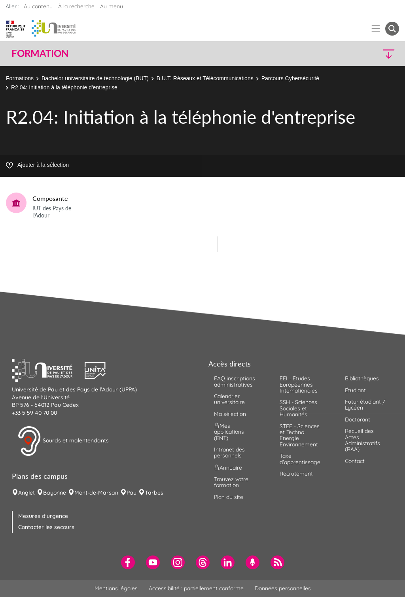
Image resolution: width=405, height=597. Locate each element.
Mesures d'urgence (43, 516)
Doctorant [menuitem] (357, 419)
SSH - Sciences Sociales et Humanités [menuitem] (298, 408)
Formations (20, 78)
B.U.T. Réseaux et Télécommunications (205, 78)
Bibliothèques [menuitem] (362, 378)
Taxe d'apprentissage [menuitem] (300, 458)
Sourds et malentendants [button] (63, 441)
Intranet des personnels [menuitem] (229, 452)
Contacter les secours (46, 527)
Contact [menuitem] (355, 461)
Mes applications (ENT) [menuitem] (229, 432)
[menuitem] (127, 562)
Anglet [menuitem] (26, 492)
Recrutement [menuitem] (296, 473)
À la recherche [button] (76, 6)
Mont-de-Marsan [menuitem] (96, 492)
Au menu (111, 6)
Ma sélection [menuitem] (230, 414)
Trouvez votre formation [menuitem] (231, 482)
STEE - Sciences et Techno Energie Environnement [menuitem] (300, 435)
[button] (352, 53)
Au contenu (38, 6)
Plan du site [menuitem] (228, 497)
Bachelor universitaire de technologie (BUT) (95, 78)
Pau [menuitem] (131, 492)
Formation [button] (39, 53)
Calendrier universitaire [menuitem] (229, 399)
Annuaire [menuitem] (228, 467)
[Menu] (376, 28)
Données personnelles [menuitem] (283, 588)
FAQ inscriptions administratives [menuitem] (234, 381)
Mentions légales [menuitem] (116, 588)
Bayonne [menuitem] (54, 492)
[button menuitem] (392, 29)
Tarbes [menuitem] (154, 492)
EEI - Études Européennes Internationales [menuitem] (299, 384)
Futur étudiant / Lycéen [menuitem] (365, 404)
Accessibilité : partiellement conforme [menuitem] (196, 588)
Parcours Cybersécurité (290, 78)
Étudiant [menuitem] (355, 390)
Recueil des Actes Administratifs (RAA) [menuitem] (362, 440)
